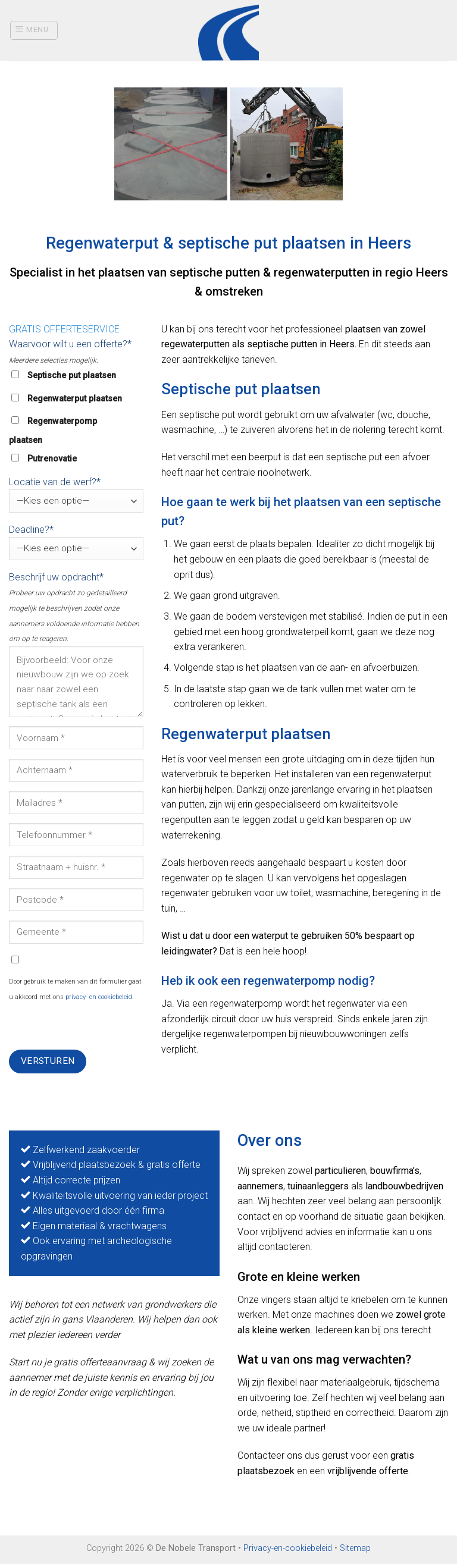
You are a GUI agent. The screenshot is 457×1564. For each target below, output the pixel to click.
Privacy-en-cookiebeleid (287, 1548)
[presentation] (99, 1026)
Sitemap (355, 1548)
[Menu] (34, 30)
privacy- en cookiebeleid (98, 997)
